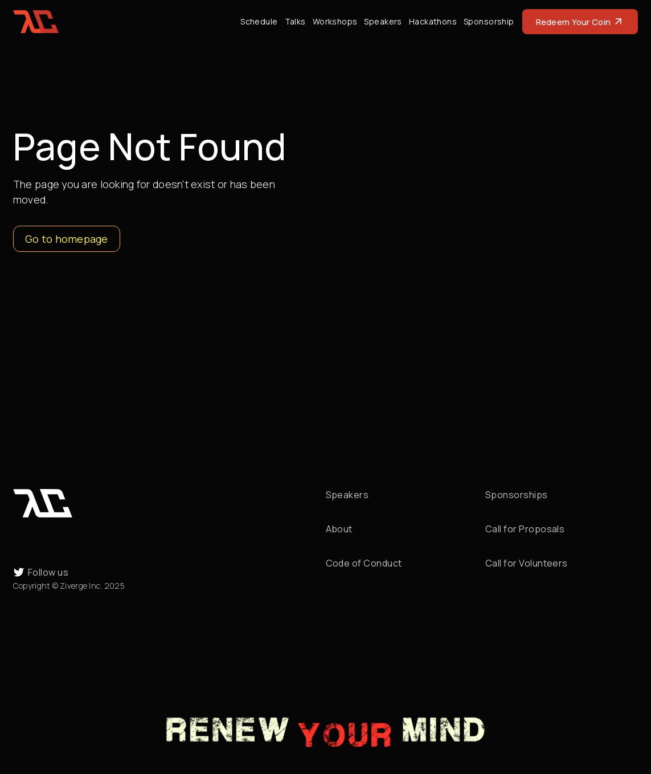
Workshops (335, 21)
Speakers (383, 21)
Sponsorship (489, 21)
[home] (36, 21)
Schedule (258, 21)
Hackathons (433, 21)
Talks (295, 21)
